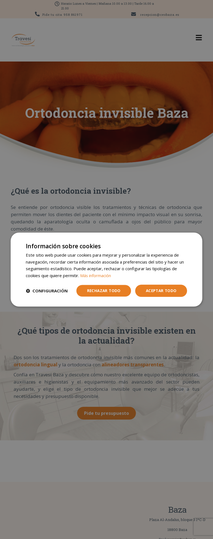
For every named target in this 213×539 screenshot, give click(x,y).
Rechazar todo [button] (102, 290)
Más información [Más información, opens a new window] (95, 275)
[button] (47, 290)
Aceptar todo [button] (160, 290)
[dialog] (106, 269)
